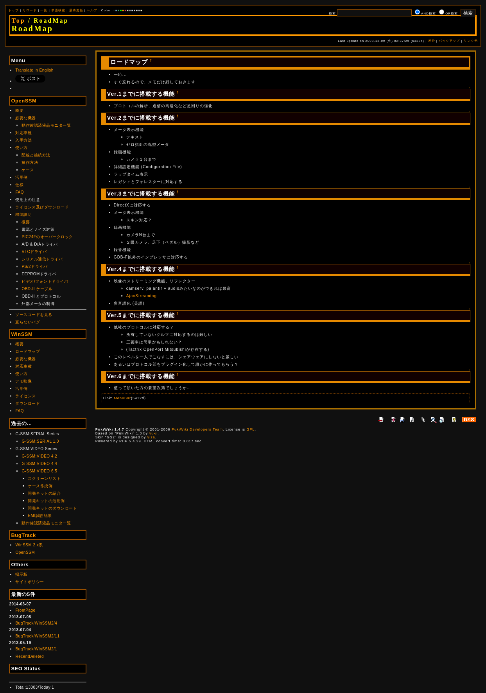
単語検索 (58, 10)
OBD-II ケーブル (37, 289)
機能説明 (23, 214)
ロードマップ (27, 351)
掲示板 (21, 574)
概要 (19, 110)
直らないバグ (27, 322)
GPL (250, 429)
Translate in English (34, 70)
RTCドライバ (34, 252)
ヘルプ (92, 10)
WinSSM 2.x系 (29, 545)
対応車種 (23, 133)
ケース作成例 (40, 486)
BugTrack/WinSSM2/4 (36, 623)
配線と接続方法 (36, 155)
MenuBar (122, 398)
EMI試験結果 (40, 515)
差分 (431, 41)
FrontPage (25, 610)
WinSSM (21, 334)
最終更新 (76, 10)
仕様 (19, 185)
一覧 (43, 10)
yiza (151, 437)
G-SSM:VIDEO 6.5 (39, 471)
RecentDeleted (29, 656)
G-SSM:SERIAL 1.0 (40, 441)
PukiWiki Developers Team (197, 429)
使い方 (21, 147)
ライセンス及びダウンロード (42, 207)
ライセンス (25, 396)
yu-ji (153, 433)
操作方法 (30, 162)
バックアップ (449, 41)
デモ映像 (23, 381)
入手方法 (23, 140)
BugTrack (23, 535)
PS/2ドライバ (34, 266)
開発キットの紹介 (44, 493)
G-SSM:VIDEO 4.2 (39, 456)
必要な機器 (25, 118)
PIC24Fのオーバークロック (47, 237)
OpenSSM (23, 101)
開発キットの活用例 (46, 501)
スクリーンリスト (44, 478)
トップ (13, 10)
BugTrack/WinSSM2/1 (36, 649)
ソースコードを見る (33, 314)
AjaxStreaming (141, 296)
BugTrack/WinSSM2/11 (37, 636)
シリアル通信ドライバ (42, 259)
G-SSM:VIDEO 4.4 (39, 463)
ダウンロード (27, 403)
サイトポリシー (29, 582)
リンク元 (471, 41)
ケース (28, 170)
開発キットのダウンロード (52, 508)
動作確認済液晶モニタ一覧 (46, 125)
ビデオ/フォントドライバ (45, 281)
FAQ (19, 192)
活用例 (21, 177)
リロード (30, 10)
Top (18, 20)
